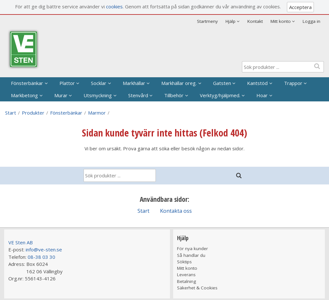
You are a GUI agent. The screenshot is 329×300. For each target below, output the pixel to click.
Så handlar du (191, 255)
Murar (60, 95)
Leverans (186, 274)
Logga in (311, 21)
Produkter (33, 112)
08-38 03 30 (41, 257)
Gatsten (222, 83)
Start (10, 112)
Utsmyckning (98, 95)
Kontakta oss (176, 210)
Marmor (97, 112)
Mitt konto (187, 268)
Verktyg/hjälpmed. (220, 95)
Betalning (186, 281)
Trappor (293, 83)
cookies (114, 6)
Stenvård (138, 95)
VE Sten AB (20, 242)
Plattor (67, 83)
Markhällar (134, 83)
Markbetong (24, 95)
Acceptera (300, 7)
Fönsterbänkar (27, 83)
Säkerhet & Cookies (197, 288)
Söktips (184, 262)
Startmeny (207, 21)
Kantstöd (257, 83)
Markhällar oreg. (179, 83)
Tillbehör (173, 95)
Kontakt (255, 21)
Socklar (98, 83)
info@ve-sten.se (44, 249)
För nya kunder (192, 248)
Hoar (262, 95)
